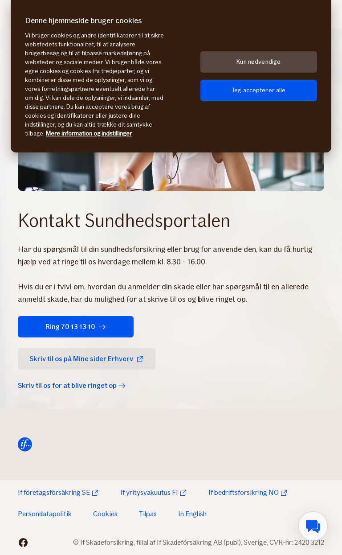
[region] (171, 76)
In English (192, 514)
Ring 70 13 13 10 (75, 326)
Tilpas (148, 514)
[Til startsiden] (25, 444)
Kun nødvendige (258, 62)
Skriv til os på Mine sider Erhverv (86, 358)
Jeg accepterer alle (259, 90)
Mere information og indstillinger (89, 133)
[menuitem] (313, 526)
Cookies (105, 514)
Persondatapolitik (45, 514)
